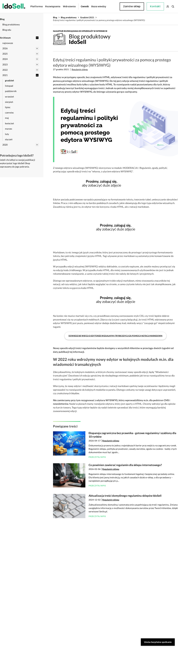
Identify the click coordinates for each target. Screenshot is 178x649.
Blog (55, 17)
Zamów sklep (162, 6)
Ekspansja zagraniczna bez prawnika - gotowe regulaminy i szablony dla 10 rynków (132, 434)
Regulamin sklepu (80, 69)
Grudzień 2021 (87, 17)
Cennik (82, 6)
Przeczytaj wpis (97, 457)
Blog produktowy (69, 17)
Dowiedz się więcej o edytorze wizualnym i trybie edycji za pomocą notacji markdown (115, 336)
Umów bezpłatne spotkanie (158, 642)
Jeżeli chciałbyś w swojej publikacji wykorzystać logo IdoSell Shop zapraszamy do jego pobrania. (17, 163)
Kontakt (113, 6)
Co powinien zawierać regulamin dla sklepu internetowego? (125, 465)
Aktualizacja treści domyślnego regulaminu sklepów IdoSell (125, 495)
